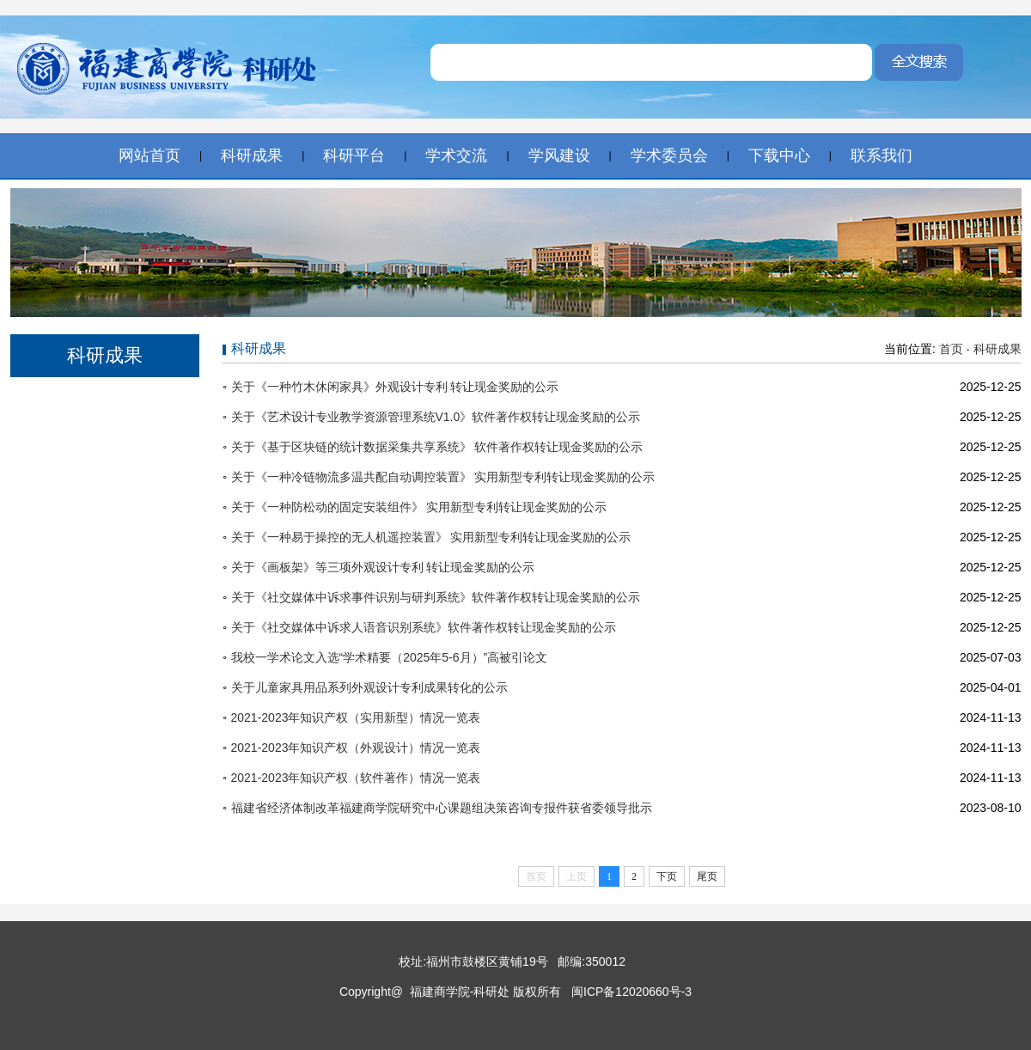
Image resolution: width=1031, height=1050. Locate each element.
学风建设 (559, 155)
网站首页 (149, 155)
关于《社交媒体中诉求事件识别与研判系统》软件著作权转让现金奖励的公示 (435, 597)
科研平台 (354, 155)
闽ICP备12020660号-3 (630, 991)
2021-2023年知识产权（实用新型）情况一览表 (356, 717)
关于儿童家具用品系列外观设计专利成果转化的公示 (369, 687)
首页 (951, 349)
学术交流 (456, 155)
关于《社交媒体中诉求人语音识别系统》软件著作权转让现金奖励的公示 (423, 627)
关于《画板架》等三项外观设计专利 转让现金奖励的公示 (383, 567)
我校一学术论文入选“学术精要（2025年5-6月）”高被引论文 (389, 657)
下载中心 (779, 155)
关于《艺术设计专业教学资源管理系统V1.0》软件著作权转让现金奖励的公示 (436, 417)
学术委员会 (669, 155)
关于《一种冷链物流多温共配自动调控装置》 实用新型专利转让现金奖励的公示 (443, 477)
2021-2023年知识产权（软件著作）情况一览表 (356, 777)
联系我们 (881, 155)
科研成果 (252, 155)
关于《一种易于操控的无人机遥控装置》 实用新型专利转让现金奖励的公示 (431, 537)
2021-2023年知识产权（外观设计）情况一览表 (356, 747)
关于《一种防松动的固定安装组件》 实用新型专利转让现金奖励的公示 (419, 507)
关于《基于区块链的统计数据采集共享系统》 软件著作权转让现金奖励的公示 (437, 447)
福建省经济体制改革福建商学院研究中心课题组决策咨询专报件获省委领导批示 (441, 808)
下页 (666, 876)
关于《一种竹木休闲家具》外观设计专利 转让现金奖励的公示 (395, 387)
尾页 (707, 876)
